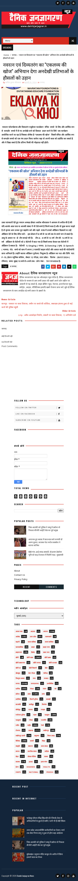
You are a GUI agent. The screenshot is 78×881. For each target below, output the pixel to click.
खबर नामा (46, 652)
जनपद (14, 55)
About (17, 570)
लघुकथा (36, 735)
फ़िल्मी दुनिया (34, 699)
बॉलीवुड (18, 709)
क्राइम (33, 647)
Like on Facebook (40, 414)
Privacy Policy (20, 579)
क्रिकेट (33, 652)
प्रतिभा (18, 694)
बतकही (48, 699)
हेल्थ (17, 767)
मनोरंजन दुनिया (20, 715)
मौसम (31, 720)
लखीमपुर (46, 730)
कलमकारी (48, 636)
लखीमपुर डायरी (20, 735)
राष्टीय (17, 725)
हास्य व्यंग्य (44, 762)
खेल (46, 668)
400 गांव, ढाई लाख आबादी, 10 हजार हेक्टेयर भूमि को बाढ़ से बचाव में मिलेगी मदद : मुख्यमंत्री (45, 553)
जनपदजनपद (35, 683)
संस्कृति (18, 746)
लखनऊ (30, 730)
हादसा (31, 762)
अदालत (33, 631)
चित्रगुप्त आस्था (20, 678)
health (46, 767)
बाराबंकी (18, 704)
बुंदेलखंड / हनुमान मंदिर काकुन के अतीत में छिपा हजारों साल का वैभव (45, 855)
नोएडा (32, 689)
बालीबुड (31, 704)
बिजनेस (44, 704)
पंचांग (44, 689)
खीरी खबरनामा (20, 662)
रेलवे (42, 725)
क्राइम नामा (46, 647)
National (33, 772)
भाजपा (30, 709)
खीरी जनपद (37, 662)
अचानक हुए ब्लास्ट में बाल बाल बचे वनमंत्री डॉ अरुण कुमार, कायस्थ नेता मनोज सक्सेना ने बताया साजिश (45, 542)
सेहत (17, 756)
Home (6, 55)
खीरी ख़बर (47, 657)
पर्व (55, 689)
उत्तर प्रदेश (33, 636)
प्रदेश (29, 694)
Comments (51, 586)
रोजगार (18, 730)
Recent (26, 586)
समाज (17, 751)
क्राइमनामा (19, 652)
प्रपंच (43, 694)
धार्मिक (18, 689)
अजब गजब (19, 631)
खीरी (17, 657)
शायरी (32, 741)
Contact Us (19, 574)
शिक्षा (43, 741)
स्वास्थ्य (18, 762)
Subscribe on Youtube (40, 420)
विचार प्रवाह (51, 735)
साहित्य (47, 751)
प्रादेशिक (18, 699)
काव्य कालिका (49, 642)
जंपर (34, 678)
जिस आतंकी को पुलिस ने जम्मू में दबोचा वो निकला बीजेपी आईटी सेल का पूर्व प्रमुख (44, 529)
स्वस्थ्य (46, 756)
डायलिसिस (50, 683)
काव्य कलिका (32, 642)
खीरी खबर (30, 657)
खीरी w (18, 668)
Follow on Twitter (40, 408)
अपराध (45, 631)
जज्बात (46, 678)
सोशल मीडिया (32, 756)
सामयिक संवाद (32, 751)
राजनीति (43, 720)
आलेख (18, 636)
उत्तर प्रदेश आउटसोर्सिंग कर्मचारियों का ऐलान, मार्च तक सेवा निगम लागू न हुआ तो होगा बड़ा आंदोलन (45, 831)
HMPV (18, 772)
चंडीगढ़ (45, 673)
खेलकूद (18, 673)
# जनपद (13, 266)
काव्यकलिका (19, 647)
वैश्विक (18, 741)
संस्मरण (30, 746)
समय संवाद (44, 746)
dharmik (31, 767)
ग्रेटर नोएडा (31, 673)
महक (34, 715)
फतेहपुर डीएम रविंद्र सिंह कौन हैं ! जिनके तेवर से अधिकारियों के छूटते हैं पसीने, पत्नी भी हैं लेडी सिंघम (46, 819)
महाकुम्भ (18, 720)
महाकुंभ (47, 715)
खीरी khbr (53, 662)
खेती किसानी (33, 668)
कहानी (18, 642)
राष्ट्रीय (29, 725)
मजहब (43, 709)
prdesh (49, 772)
